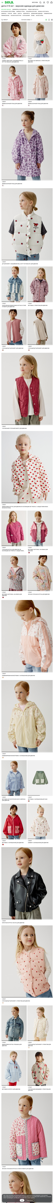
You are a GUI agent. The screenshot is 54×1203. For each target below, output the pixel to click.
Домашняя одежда (37, 13)
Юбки (14, 13)
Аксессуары (39, 15)
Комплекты (26, 13)
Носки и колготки (16, 15)
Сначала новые (26, 19)
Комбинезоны (48, 13)
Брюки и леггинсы (43, 11)
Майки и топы (20, 11)
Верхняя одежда (6, 9)
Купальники (26, 15)
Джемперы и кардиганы (19, 9)
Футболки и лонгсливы (8, 11)
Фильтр (4, 19)
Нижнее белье (5, 15)
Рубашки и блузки (31, 11)
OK (22, 1200)
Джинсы (3, 13)
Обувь (33, 15)
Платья (10, 13)
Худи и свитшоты (33, 9)
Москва (35, 2)
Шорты (20, 13)
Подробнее (29, 1200)
